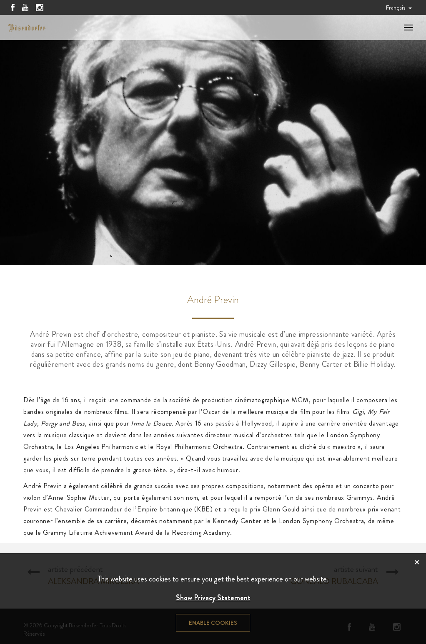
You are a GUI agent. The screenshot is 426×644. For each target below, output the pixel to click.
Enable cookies (213, 623)
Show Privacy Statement (213, 597)
